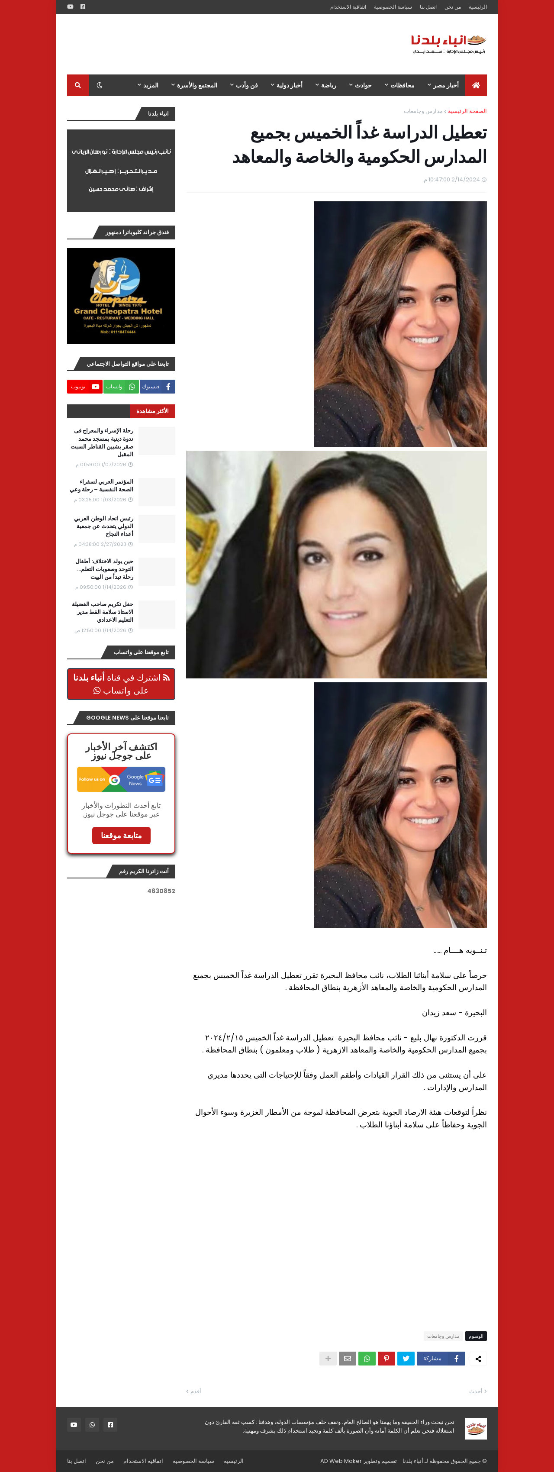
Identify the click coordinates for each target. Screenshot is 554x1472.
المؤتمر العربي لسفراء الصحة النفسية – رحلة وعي (101, 486)
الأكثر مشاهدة (152, 411)
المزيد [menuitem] (150, 85)
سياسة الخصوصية (393, 6)
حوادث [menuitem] (363, 85)
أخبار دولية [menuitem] (290, 85)
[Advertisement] (224, 44)
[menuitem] (476, 85)
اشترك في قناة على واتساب (121, 684)
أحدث (476, 1391)
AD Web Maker (341, 1461)
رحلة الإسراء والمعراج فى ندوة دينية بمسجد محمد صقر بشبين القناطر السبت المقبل (102, 442)
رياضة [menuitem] (328, 85)
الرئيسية (478, 6)
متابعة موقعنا (121, 835)
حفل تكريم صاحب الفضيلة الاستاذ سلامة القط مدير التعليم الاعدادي (102, 612)
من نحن (452, 6)
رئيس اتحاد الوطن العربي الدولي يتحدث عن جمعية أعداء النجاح (103, 526)
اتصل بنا (428, 6)
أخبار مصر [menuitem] (446, 85)
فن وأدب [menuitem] (247, 85)
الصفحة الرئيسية (467, 111)
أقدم (195, 1391)
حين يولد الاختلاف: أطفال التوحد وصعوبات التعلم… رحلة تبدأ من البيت (104, 569)
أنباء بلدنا (413, 1461)
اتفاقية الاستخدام (348, 6)
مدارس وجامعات (423, 111)
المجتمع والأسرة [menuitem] (197, 85)
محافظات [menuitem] (402, 85)
